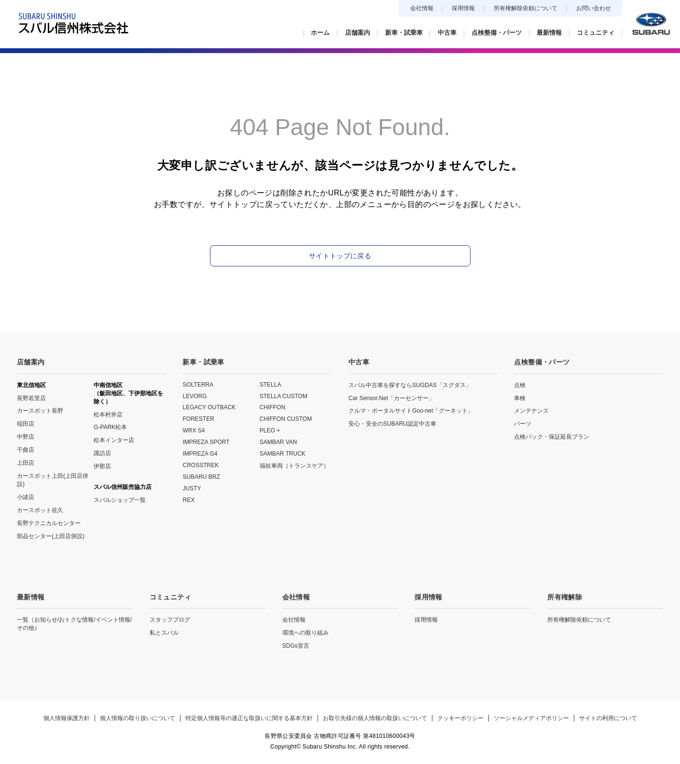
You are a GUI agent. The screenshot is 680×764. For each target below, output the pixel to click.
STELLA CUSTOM (283, 396)
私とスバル (164, 632)
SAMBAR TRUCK (282, 453)
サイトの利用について (608, 718)
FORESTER (198, 419)
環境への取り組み (305, 632)
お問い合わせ (593, 8)
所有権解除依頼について (525, 8)
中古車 (358, 362)
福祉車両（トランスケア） (294, 465)
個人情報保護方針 (66, 718)
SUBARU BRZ (201, 476)
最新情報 (30, 597)
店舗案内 (30, 362)
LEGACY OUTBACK (209, 407)
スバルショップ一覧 (120, 500)
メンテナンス (531, 410)
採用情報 (463, 8)
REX (188, 500)
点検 (520, 385)
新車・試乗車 (203, 362)
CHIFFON (272, 407)
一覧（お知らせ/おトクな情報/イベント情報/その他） (74, 623)
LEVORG (194, 396)
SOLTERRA (197, 384)
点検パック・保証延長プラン (551, 436)
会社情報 (421, 8)
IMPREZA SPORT (205, 442)
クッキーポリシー (460, 718)
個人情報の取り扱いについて (137, 718)
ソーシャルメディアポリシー (531, 718)
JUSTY (191, 488)
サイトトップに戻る (340, 256)
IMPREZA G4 (199, 453)
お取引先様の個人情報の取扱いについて (375, 718)
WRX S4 (193, 430)
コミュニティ (170, 597)
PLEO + (270, 430)
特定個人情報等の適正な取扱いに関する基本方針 (249, 718)
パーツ (522, 423)
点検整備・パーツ (541, 362)
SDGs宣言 (295, 645)
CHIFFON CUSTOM (286, 419)
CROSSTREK (200, 465)
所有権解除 (564, 597)
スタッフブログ (170, 619)
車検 (520, 398)
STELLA (270, 384)
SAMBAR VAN (278, 442)
